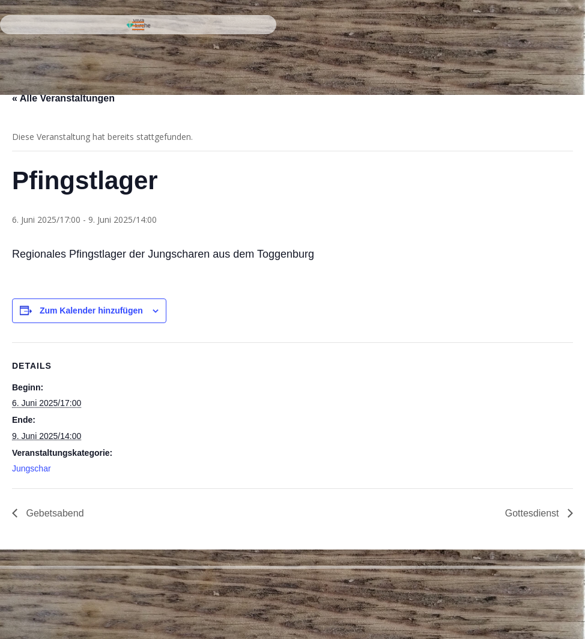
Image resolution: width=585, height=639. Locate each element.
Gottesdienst (533, 513)
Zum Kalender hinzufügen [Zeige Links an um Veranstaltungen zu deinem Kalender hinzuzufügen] (91, 310)
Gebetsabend (53, 513)
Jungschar (31, 468)
